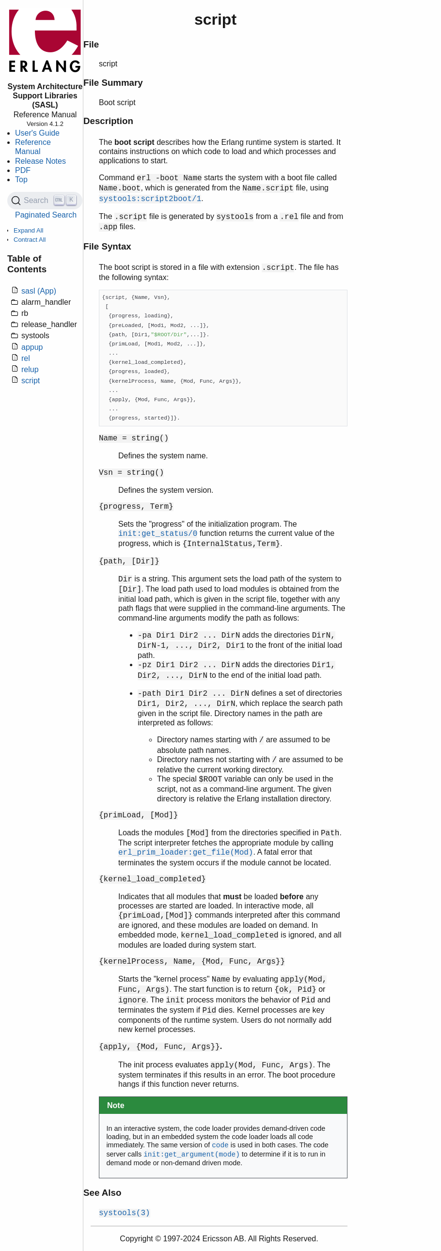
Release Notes (40, 161)
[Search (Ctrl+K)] (44, 200)
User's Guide (37, 133)
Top (21, 179)
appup (32, 347)
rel (25, 358)
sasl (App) (38, 291)
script (30, 380)
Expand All (28, 230)
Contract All (30, 239)
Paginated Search (46, 215)
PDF (23, 170)
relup (30, 369)
